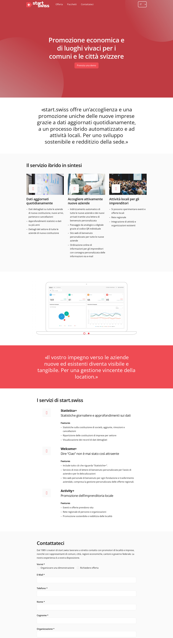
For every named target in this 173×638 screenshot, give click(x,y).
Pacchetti (72, 4)
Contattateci (87, 4)
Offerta (59, 4)
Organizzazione (45, 629)
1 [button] (84, 333)
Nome (41, 602)
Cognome (42, 615)
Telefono (42, 588)
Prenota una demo (86, 65)
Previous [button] (31, 308)
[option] (86, 308)
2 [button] (88, 333)
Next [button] (142, 308)
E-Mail (41, 575)
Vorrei (41, 564)
